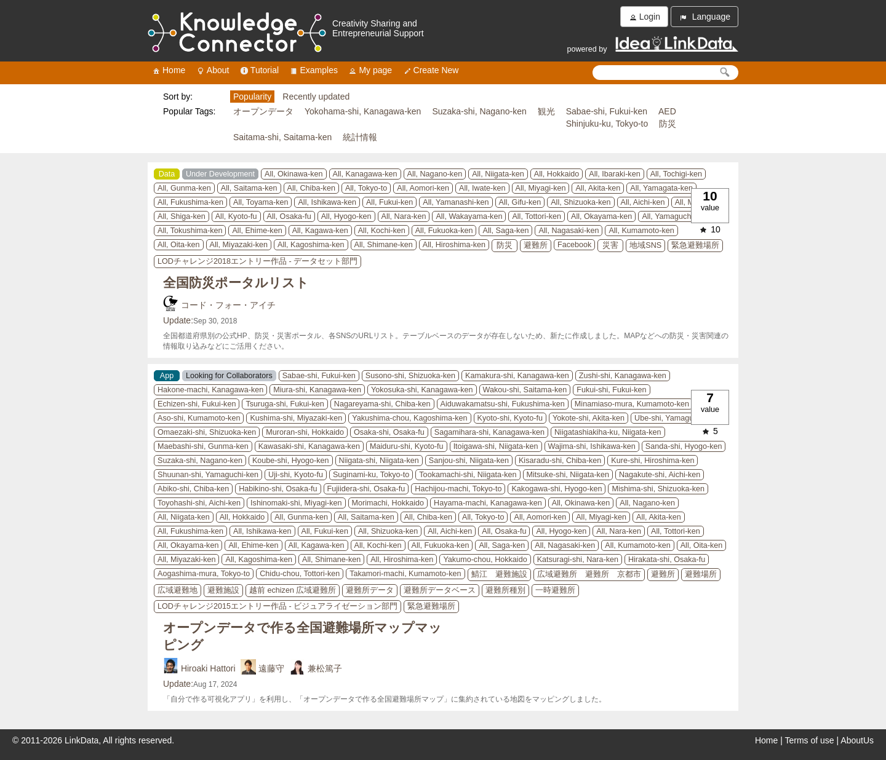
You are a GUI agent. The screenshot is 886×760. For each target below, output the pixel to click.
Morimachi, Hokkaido (388, 503)
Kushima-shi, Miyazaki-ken (296, 418)
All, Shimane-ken (383, 244)
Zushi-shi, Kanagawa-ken (622, 375)
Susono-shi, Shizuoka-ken (410, 375)
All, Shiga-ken (182, 216)
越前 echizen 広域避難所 (292, 590)
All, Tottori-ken (536, 216)
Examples (313, 70)
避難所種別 (505, 590)
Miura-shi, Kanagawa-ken (317, 390)
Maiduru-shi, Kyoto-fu (407, 446)
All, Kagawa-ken (320, 230)
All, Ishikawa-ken (327, 202)
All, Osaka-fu (289, 216)
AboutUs (857, 740)
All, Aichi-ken (643, 202)
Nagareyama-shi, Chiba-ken (382, 404)
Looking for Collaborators (229, 375)
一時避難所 (555, 590)
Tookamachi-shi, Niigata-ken (467, 474)
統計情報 (360, 137)
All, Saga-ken (505, 230)
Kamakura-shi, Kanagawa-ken (517, 375)
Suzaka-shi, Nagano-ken (479, 111)
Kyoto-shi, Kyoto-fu (510, 418)
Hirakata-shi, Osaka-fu (666, 559)
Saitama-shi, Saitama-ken (282, 137)
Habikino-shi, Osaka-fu (278, 489)
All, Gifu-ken (520, 202)
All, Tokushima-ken (190, 230)
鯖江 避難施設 (499, 574)
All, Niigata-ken (498, 174)
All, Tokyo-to (366, 188)
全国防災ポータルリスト (236, 282)
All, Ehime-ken (257, 230)
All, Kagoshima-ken (311, 244)
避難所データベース (440, 590)
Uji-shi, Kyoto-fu (295, 474)
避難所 (536, 245)
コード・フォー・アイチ (228, 305)
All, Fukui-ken (389, 202)
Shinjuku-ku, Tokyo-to (607, 124)
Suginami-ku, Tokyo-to (371, 474)
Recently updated (315, 96)
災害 (610, 245)
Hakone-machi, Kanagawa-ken (210, 390)
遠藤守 (271, 668)
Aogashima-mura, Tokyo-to (204, 573)
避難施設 (223, 590)
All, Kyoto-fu (236, 216)
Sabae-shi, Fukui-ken (606, 111)
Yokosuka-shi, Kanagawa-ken (422, 390)
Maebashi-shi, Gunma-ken (203, 446)
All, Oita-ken (179, 244)
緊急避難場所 (695, 245)
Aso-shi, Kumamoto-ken (199, 418)
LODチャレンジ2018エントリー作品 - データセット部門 (257, 261)
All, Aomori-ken (423, 188)
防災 (667, 124)
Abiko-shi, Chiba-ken (193, 489)
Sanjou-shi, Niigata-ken (469, 460)
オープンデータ (263, 111)
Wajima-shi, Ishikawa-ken (592, 446)
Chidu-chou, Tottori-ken (300, 573)
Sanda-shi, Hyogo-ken (683, 446)
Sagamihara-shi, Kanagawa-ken (489, 432)
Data (167, 174)
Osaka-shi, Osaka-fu (389, 432)
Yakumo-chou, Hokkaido (485, 559)
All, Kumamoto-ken (641, 230)
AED (667, 111)
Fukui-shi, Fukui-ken (611, 390)
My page (370, 70)
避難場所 (701, 574)
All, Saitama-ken (249, 188)
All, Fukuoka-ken (444, 230)
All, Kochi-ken (381, 230)
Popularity (252, 96)
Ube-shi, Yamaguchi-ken (676, 418)
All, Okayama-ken (601, 216)
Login (644, 17)
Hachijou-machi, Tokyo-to (458, 489)
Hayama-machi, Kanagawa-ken (488, 503)
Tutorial (259, 70)
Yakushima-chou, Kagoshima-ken (409, 418)
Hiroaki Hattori (208, 668)
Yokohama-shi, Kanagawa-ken (363, 111)
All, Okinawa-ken (294, 174)
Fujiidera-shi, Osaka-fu (366, 489)
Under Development (220, 174)
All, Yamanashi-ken (456, 202)
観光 (546, 111)
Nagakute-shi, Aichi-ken (659, 474)
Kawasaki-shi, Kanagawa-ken (309, 446)
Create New (430, 70)
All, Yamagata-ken (661, 188)
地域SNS (645, 245)
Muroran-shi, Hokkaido (305, 432)
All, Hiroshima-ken (454, 244)
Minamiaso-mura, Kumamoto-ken (632, 404)
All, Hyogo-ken (346, 216)
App (167, 375)
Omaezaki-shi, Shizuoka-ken (207, 432)
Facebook (574, 244)
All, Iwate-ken (482, 188)
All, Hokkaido (557, 174)
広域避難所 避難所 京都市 (589, 574)
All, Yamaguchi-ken (675, 216)
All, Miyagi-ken (541, 188)
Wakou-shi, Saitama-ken (525, 390)
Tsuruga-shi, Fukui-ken (284, 404)
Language (704, 17)
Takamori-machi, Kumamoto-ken (405, 573)
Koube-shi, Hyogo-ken (290, 460)
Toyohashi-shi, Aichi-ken (199, 503)
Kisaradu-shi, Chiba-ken (560, 460)
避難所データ (370, 590)
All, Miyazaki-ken (239, 244)
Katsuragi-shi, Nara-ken (577, 559)
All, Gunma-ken (184, 188)
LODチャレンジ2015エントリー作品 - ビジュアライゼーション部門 (277, 606)
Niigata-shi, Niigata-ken (379, 460)
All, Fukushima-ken (190, 202)
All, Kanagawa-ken (365, 174)
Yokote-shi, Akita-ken (589, 418)
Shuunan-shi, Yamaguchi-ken (208, 474)
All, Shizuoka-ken (580, 202)
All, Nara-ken (403, 216)
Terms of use (809, 740)
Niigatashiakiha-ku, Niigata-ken (607, 432)
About (212, 70)
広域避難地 (178, 590)
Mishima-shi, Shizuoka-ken (658, 489)
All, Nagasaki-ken (568, 230)
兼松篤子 (325, 668)
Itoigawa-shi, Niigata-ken (495, 446)
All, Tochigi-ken (676, 174)
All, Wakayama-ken (469, 216)
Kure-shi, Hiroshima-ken (652, 460)
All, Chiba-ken (311, 188)
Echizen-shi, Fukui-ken (197, 404)
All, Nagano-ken (435, 174)
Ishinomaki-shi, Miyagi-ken (295, 503)
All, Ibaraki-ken (614, 174)
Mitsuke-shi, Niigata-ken (568, 474)
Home (168, 70)
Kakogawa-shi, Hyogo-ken (556, 489)
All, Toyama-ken (260, 202)
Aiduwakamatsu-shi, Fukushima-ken (503, 404)
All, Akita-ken (597, 188)
